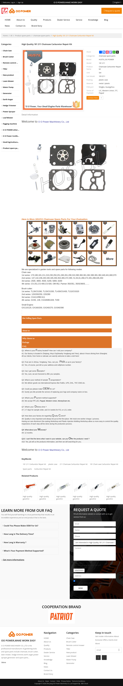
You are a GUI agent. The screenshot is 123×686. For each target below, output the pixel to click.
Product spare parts (23, 35)
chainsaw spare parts (41, 35)
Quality (34, 20)
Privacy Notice (66, 681)
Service (79, 20)
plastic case (52, 464)
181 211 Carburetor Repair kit (34, 464)
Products (47, 20)
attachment (79, 570)
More (4, 662)
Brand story (36, 26)
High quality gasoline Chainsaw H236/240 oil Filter (44, 497)
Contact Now (93, 98)
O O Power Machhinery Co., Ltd (53, 122)
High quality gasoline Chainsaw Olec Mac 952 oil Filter (62, 497)
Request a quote (112, 10)
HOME (8, 20)
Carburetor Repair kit (42, 469)
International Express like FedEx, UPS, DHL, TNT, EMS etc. (63, 383)
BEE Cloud (84, 684)
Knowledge (93, 20)
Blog (106, 20)
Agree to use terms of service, (92, 582)
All (11, 35)
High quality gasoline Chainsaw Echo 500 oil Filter (79, 497)
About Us (21, 20)
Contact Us (20, 26)
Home (5, 35)
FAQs (58, 681)
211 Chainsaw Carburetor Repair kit (73, 464)
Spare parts (27, 469)
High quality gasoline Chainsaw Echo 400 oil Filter (95, 497)
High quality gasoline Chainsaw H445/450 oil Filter (28, 497)
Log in (13, 2)
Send (80, 588)
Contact (52, 681)
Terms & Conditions (103, 583)
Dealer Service (63, 20)
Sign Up (20, 2)
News (7, 26)
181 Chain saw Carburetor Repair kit (104, 464)
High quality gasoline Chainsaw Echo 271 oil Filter (112, 497)
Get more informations (13, 559)
